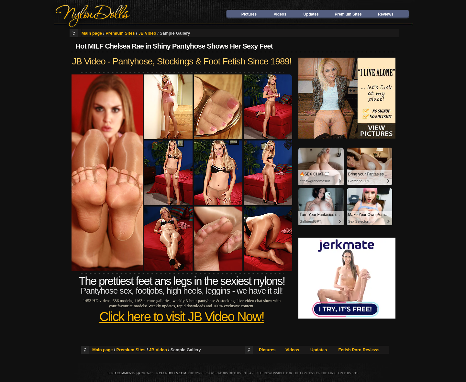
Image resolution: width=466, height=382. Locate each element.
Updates (310, 14)
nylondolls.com (171, 373)
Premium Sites (348, 14)
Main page (92, 33)
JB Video (147, 33)
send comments (121, 373)
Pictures (249, 14)
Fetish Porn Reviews (359, 349)
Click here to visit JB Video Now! (181, 316)
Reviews (386, 14)
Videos (280, 14)
